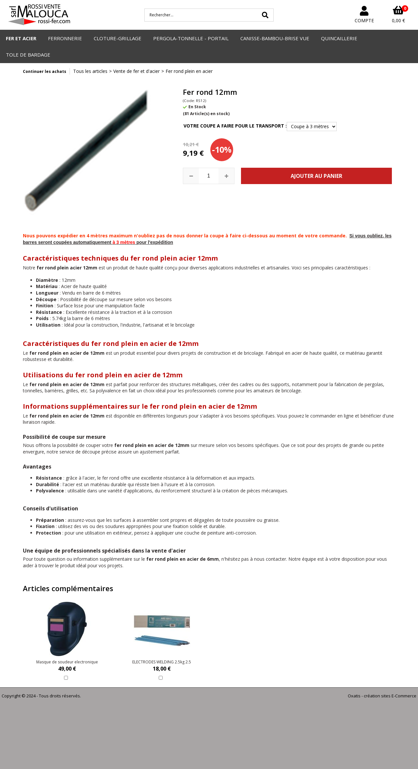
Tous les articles (90, 71)
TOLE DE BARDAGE (28, 54)
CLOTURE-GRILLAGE (117, 38)
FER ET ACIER (21, 38)
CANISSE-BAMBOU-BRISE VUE (274, 38)
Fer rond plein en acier (189, 71)
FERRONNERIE (65, 38)
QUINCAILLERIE (339, 38)
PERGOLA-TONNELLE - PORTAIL (191, 38)
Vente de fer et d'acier (136, 71)
